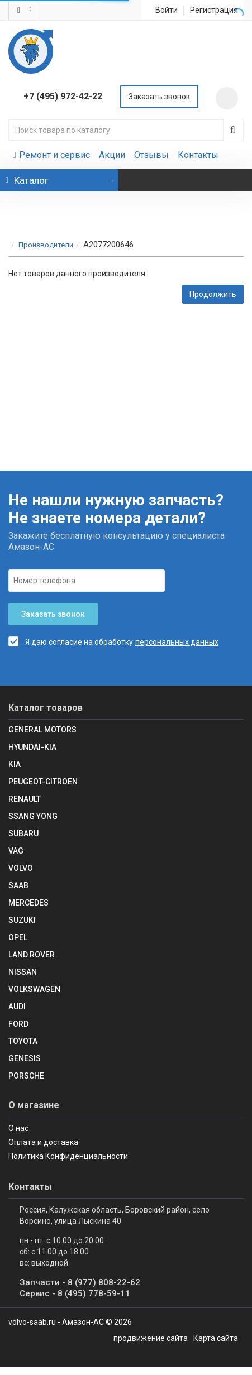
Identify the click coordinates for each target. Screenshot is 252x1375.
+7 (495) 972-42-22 (62, 96)
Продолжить (212, 294)
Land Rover (31, 954)
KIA (14, 764)
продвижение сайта (150, 1338)
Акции (112, 155)
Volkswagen (34, 989)
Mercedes (28, 902)
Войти (166, 10)
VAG (15, 850)
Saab (18, 885)
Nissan (22, 971)
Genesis (24, 1058)
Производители (45, 245)
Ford (18, 1023)
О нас (18, 1128)
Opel (17, 937)
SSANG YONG (33, 816)
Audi (17, 1006)
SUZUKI (22, 920)
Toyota (22, 1041)
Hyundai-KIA (32, 746)
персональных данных (176, 642)
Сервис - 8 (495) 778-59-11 (75, 1293)
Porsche (26, 1075)
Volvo (20, 868)
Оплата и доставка (43, 1142)
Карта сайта (215, 1338)
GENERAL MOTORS (42, 729)
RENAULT (24, 798)
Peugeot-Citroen (43, 781)
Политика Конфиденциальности (68, 1156)
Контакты (198, 155)
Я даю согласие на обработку (70, 641)
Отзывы (151, 155)
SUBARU (23, 833)
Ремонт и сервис (51, 155)
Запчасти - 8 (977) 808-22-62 (80, 1282)
